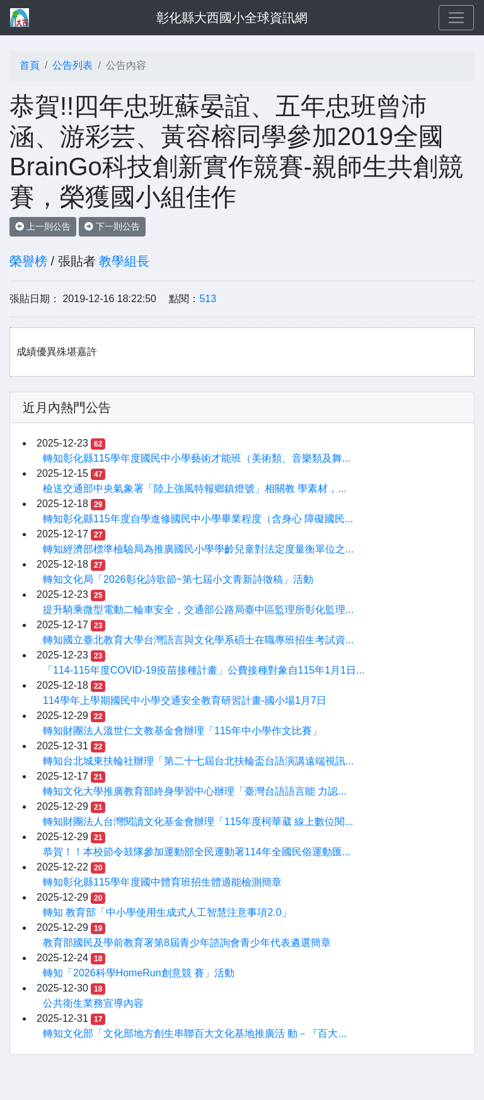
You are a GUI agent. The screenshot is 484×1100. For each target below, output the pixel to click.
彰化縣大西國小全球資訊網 (232, 18)
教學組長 (124, 261)
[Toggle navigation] (456, 17)
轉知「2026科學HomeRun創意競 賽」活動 (138, 973)
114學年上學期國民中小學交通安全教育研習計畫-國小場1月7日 (184, 700)
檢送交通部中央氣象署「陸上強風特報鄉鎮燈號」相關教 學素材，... (195, 488)
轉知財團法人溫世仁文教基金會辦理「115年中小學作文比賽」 (182, 730)
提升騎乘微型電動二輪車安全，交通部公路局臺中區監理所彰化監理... (198, 609)
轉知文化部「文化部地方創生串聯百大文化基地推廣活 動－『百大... (195, 1033)
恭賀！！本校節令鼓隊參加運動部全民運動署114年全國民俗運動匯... (196, 851)
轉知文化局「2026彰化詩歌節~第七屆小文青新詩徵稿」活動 (178, 579)
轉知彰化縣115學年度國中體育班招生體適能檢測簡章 (162, 882)
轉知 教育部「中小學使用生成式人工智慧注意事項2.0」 (167, 912)
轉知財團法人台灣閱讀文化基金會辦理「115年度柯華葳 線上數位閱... (198, 821)
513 (207, 298)
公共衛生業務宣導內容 (93, 1003)
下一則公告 (112, 226)
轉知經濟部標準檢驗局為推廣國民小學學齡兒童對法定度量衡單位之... (198, 549)
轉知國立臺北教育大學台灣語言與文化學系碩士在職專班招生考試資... (198, 640)
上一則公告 (43, 226)
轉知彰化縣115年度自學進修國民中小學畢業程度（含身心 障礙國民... (198, 518)
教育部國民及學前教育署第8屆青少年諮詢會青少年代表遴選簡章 (187, 942)
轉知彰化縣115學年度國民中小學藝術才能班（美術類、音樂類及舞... (196, 458)
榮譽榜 (28, 261)
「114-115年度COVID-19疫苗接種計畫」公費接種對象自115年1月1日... (203, 670)
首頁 (30, 65)
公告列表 (72, 65)
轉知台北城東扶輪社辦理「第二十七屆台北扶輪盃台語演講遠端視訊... (198, 761)
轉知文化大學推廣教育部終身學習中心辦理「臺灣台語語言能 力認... (195, 791)
